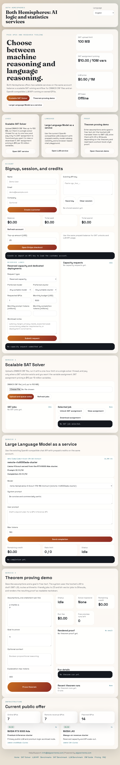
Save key (69, 201)
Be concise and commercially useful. (60, 499)
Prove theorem (29, 687)
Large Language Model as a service (25, 105)
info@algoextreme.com (52, 753)
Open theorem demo (99, 151)
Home (16, 757)
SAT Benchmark (60, 757)
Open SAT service (20, 151)
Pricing (98, 757)
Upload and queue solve (21, 396)
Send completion (60, 539)
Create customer (32, 210)
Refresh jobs (43, 396)
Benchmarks (45, 757)
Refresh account (15, 229)
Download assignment (70, 417)
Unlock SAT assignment (71, 411)
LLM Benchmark (76, 757)
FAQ (104, 757)
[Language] (103, 13)
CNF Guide (88, 757)
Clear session (86, 201)
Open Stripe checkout (32, 247)
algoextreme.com (83, 753)
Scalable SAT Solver (18, 98)
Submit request (32, 338)
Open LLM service (60, 151)
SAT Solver (26, 757)
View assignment (96, 411)
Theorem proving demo (44, 98)
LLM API (35, 757)
